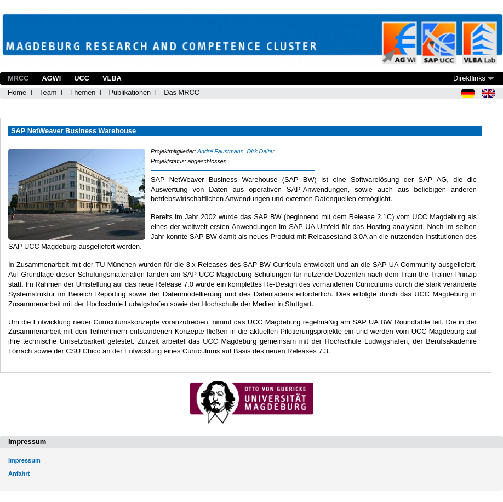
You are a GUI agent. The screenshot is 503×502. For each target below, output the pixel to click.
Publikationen (129, 92)
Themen (82, 92)
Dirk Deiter (261, 151)
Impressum (24, 460)
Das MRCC (181, 92)
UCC (81, 78)
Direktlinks (469, 78)
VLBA (112, 78)
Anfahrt (19, 473)
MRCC (18, 78)
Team (47, 92)
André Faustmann (220, 151)
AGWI (51, 78)
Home (17, 92)
